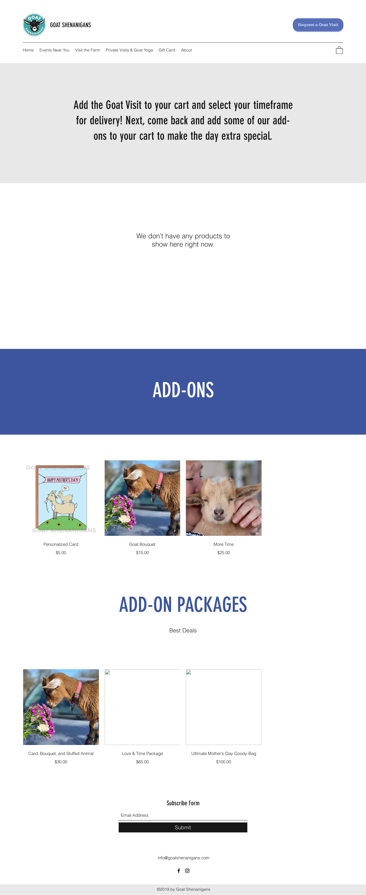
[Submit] (183, 827)
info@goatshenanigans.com (184, 857)
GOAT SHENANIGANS (70, 25)
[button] (339, 50)
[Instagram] (187, 871)
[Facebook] (179, 871)
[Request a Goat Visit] (318, 24)
